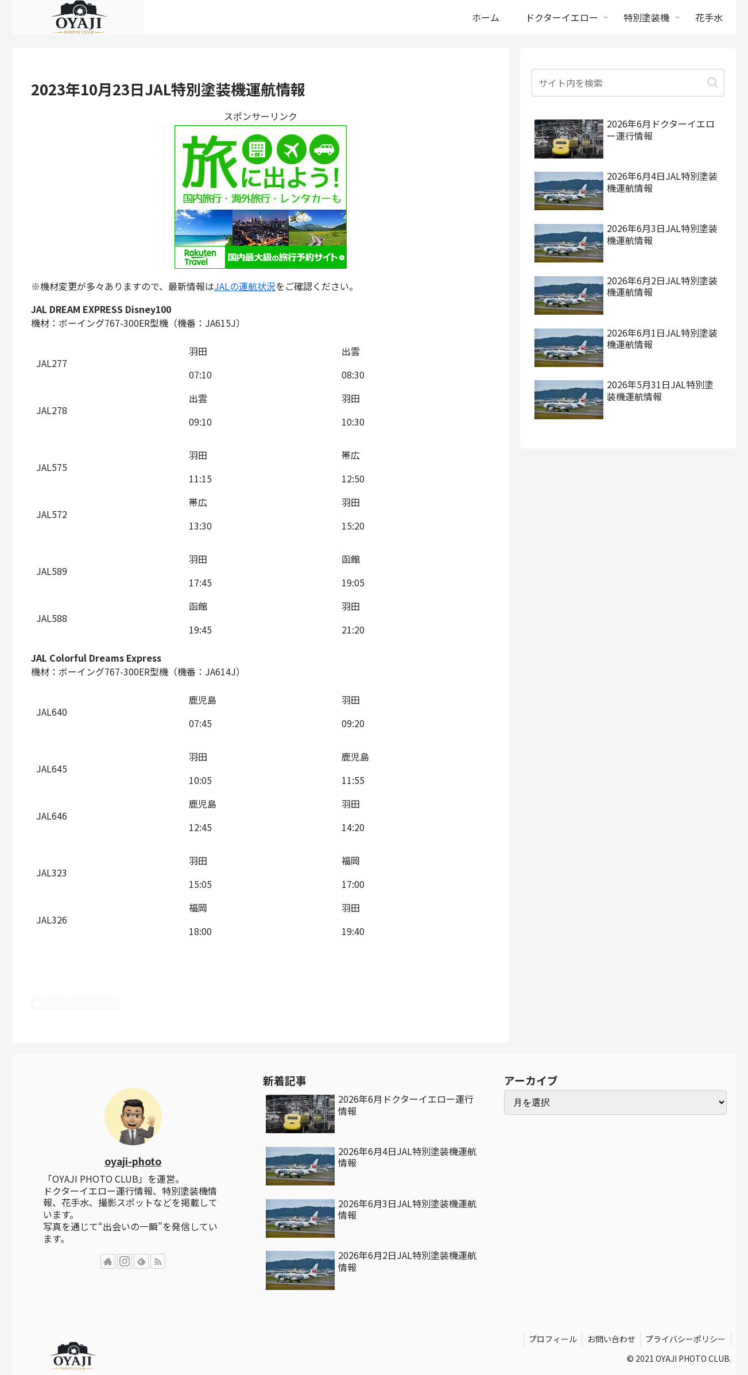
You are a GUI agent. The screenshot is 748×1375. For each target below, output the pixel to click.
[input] (628, 82)
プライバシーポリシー (685, 1339)
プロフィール (548, 1339)
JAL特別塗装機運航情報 (75, 1002)
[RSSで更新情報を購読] (157, 1261)
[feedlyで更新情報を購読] (141, 1261)
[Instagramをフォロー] (124, 1261)
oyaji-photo (132, 1161)
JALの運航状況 (245, 286)
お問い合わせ (608, 1339)
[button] (713, 82)
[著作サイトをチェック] (107, 1261)
